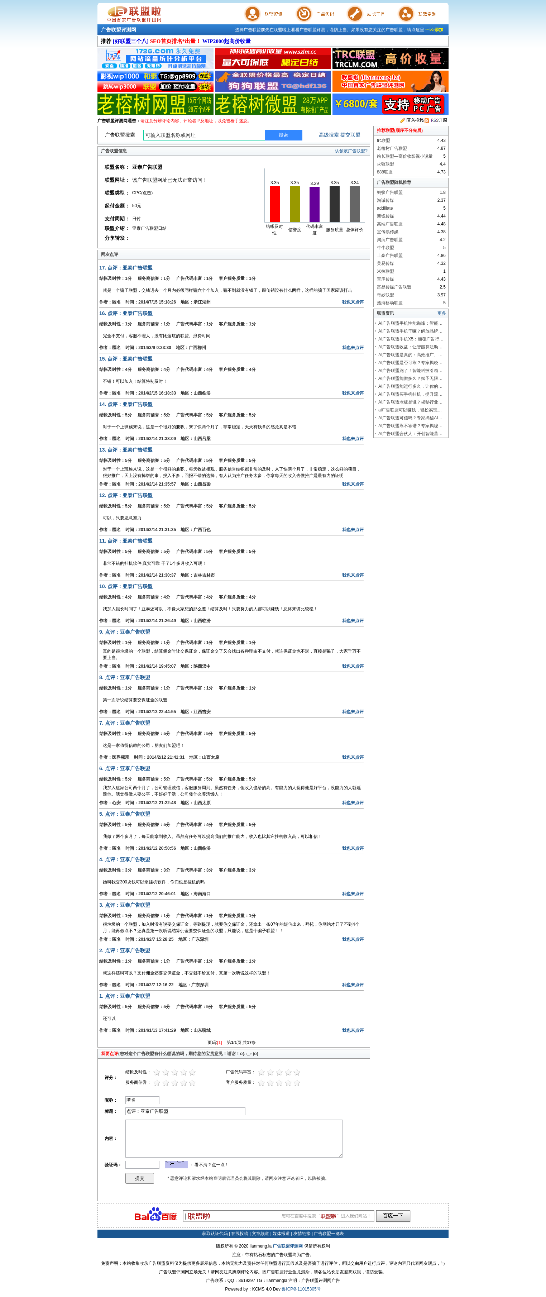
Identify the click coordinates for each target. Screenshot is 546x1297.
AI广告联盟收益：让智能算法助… (410, 346)
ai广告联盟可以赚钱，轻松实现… (410, 410)
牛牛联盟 (385, 247)
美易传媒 (385, 263)
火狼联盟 (385, 164)
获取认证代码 (215, 1233)
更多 (441, 313)
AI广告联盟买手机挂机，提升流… (410, 394)
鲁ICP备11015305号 (301, 1289)
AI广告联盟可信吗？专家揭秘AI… (410, 417)
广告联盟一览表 (329, 1233)
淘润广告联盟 (390, 239)
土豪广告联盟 (390, 255)
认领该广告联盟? (351, 150)
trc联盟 (383, 140)
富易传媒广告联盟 (394, 287)
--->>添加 (434, 29)
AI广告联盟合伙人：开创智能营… (410, 433)
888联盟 (385, 172)
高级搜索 (329, 135)
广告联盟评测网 (118, 30)
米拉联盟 (385, 271)
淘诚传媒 (385, 200)
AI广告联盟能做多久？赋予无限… (410, 378)
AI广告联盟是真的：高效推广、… (410, 354)
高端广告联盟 (390, 224)
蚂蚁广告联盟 (390, 192)
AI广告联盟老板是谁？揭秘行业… (410, 402)
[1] (219, 1042)
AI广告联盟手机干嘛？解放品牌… (410, 331)
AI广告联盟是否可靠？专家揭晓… (410, 362)
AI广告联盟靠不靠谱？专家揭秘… (410, 425)
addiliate (385, 208)
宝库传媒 (385, 279)
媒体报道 (281, 1233)
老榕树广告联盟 (392, 148)
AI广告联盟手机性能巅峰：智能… (410, 323)
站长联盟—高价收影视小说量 (405, 156)
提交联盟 (350, 135)
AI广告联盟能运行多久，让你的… (410, 386)
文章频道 (260, 1233)
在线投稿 (239, 1233)
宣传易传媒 (387, 231)
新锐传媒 (385, 216)
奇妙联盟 (385, 294)
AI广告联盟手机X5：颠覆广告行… (411, 339)
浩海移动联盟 (390, 302)
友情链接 (302, 1233)
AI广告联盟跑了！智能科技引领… (410, 370)
